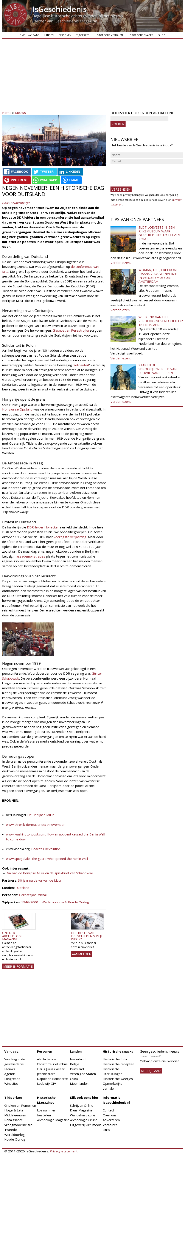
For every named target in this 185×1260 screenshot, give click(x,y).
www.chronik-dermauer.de (25, 824)
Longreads (12, 1079)
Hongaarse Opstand (17, 409)
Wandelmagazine (82, 1115)
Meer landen (79, 1083)
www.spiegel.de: (18, 858)
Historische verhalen (109, 35)
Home (21, 35)
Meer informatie (18, 966)
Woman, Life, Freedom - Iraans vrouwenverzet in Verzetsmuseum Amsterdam (158, 276)
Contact (108, 1110)
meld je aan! (151, 1071)
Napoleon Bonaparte (52, 1079)
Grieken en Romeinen (20, 1105)
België (74, 1064)
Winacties (11, 1083)
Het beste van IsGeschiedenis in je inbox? (87, 936)
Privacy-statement (64, 1151)
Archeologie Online (84, 1120)
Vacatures (110, 1125)
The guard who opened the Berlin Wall (59, 858)
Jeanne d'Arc (46, 1074)
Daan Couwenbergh (16, 203)
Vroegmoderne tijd (18, 1125)
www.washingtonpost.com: (26, 834)
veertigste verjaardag (70, 537)
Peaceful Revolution (46, 849)
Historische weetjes (118, 1079)
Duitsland (22, 887)
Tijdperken (83, 35)
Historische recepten (118, 1064)
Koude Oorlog (14, 1139)
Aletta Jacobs (46, 1059)
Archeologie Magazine (53, 1120)
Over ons (110, 1115)
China (74, 1079)
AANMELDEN (81, 954)
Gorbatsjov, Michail (33, 895)
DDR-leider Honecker (43, 527)
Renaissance (13, 1120)
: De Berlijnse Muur (40, 815)
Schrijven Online (81, 1105)
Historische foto (115, 1059)
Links (106, 1129)
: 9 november (55, 824)
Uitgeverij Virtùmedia (85, 1125)
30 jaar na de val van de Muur (40, 880)
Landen (49, 35)
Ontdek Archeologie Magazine (12, 936)
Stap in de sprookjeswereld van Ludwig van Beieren (157, 369)
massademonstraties (29, 556)
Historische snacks (140, 35)
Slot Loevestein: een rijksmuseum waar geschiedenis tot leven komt (159, 233)
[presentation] (143, 173)
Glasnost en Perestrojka (71, 330)
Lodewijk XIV (46, 1083)
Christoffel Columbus (52, 1064)
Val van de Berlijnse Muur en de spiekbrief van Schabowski (50, 873)
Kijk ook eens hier (84, 1097)
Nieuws (20, 112)
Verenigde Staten (83, 1074)
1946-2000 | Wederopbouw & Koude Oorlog (55, 902)
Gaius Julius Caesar (51, 1069)
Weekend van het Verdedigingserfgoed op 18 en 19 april (160, 321)
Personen (65, 35)
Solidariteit (81, 365)
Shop (161, 35)
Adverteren (111, 1120)
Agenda (10, 1074)
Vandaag (33, 35)
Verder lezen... (121, 262)
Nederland (78, 1059)
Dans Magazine (81, 1110)
